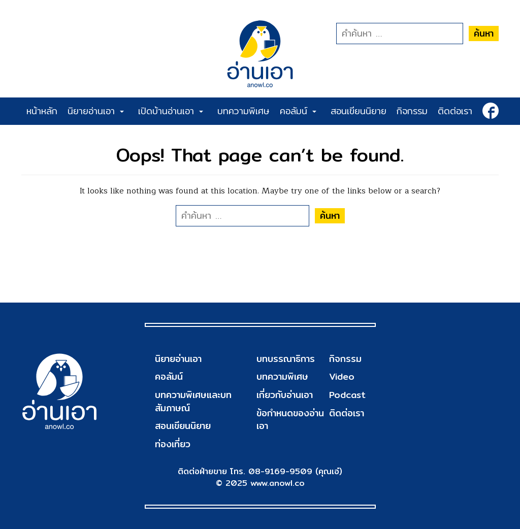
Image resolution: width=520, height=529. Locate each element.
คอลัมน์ (298, 111)
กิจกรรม (412, 111)
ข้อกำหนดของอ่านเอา (290, 420)
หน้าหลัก (41, 111)
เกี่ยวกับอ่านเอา (284, 394)
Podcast (347, 394)
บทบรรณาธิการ (285, 358)
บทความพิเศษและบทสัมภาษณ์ (193, 401)
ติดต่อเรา (455, 111)
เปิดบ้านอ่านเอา (170, 111)
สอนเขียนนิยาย (358, 111)
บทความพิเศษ (243, 111)
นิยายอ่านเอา (96, 111)
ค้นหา (484, 33)
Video (341, 376)
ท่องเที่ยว (172, 444)
